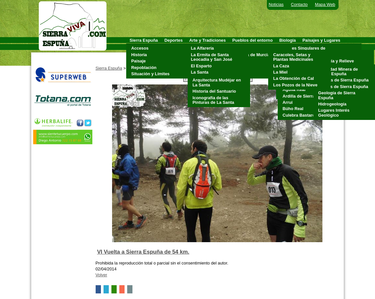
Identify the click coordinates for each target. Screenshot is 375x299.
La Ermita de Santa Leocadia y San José (211, 57)
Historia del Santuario (214, 91)
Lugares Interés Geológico (333, 112)
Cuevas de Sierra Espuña (343, 80)
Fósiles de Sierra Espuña (343, 86)
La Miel (280, 72)
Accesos (140, 48)
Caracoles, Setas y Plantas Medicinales (293, 57)
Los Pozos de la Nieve (295, 84)
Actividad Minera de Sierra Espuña (338, 71)
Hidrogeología (332, 104)
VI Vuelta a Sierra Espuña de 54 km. (143, 252)
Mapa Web (325, 4)
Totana (240, 73)
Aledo (240, 48)
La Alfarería (202, 48)
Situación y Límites (150, 73)
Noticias (276, 4)
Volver (101, 274)
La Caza (281, 65)
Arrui (288, 102)
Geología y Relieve (335, 60)
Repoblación (143, 67)
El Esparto (201, 65)
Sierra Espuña (109, 68)
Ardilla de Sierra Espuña (307, 96)
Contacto (299, 4)
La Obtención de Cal (293, 78)
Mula (239, 60)
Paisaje (138, 60)
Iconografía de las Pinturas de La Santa (213, 100)
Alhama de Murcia (252, 54)
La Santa (199, 72)
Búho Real (293, 108)
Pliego (240, 67)
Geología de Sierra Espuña (336, 95)
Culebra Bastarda (300, 115)
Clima (322, 54)
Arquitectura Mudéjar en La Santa (217, 82)
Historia (139, 54)
